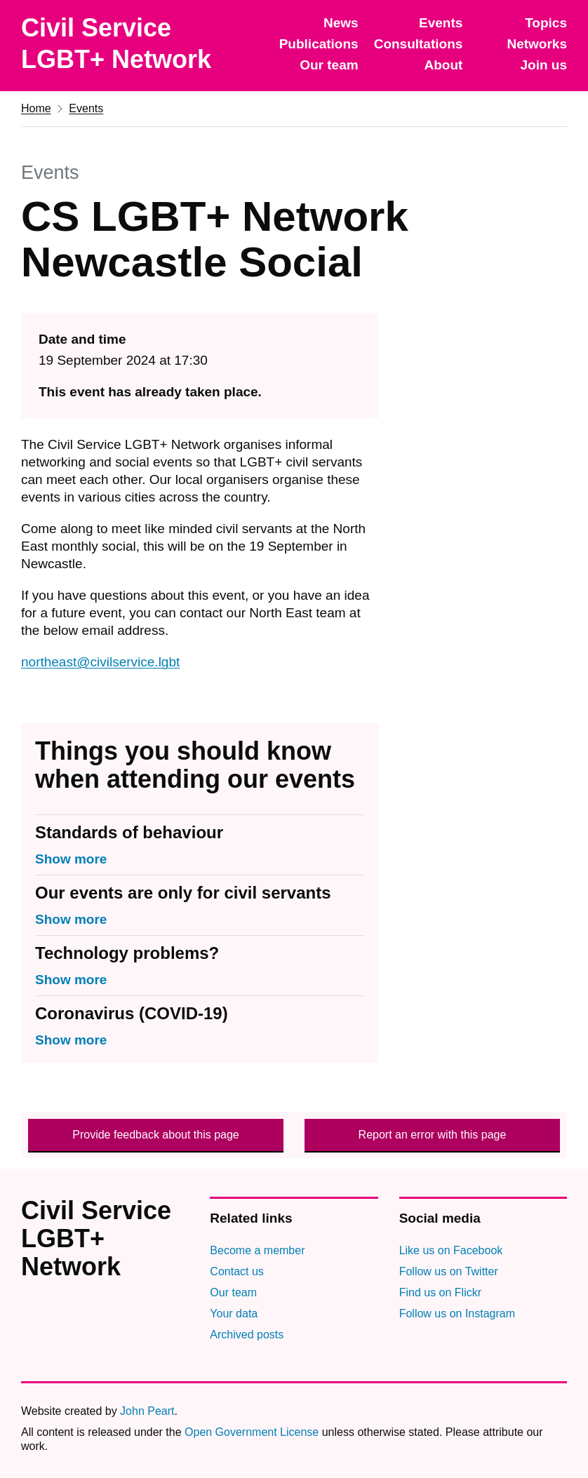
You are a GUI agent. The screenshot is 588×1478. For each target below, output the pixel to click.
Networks (537, 43)
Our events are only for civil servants (183, 892)
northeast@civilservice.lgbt (100, 661)
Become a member (257, 1250)
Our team (329, 65)
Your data (234, 1313)
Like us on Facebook (451, 1250)
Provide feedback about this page (155, 1135)
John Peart (147, 1411)
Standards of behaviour (129, 832)
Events (440, 22)
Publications (319, 43)
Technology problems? (127, 952)
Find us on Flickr (440, 1292)
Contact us (236, 1271)
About (443, 65)
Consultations (418, 43)
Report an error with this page (433, 1135)
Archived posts (246, 1335)
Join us (543, 65)
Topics (546, 22)
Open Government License (252, 1432)
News (341, 22)
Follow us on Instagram (457, 1313)
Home (36, 108)
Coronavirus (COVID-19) (131, 1013)
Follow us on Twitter (448, 1271)
